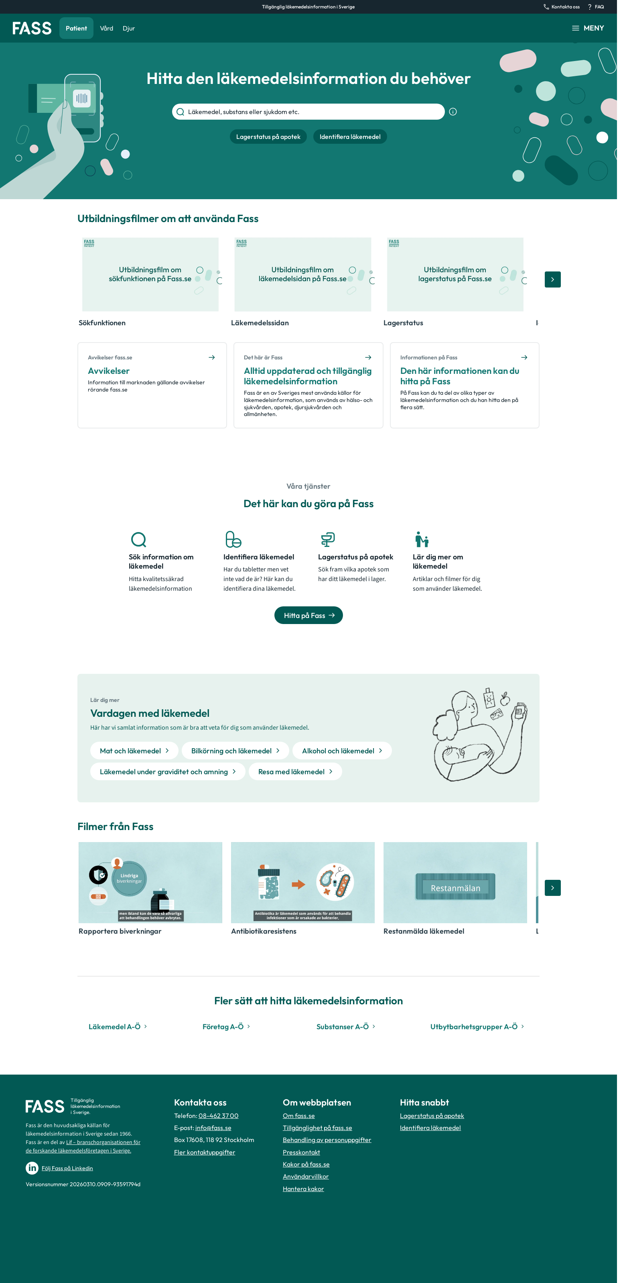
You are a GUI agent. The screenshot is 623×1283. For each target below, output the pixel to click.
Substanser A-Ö (347, 1026)
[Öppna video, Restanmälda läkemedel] (455, 882)
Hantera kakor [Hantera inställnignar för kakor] (303, 1189)
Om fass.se (299, 1116)
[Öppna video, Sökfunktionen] (150, 274)
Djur (129, 28)
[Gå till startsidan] (32, 28)
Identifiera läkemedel (430, 1128)
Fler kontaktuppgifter (204, 1152)
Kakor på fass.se (306, 1164)
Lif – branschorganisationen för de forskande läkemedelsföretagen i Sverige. (83, 1146)
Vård (106, 28)
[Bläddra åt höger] (553, 279)
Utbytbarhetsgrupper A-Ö (478, 1026)
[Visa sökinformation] (453, 112)
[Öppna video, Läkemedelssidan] (303, 274)
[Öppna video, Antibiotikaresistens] (303, 882)
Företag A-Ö (227, 1026)
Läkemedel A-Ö (119, 1026)
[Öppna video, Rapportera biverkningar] (150, 882)
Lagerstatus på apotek (432, 1116)
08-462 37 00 (219, 1116)
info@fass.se (213, 1128)
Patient (76, 28)
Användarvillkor (306, 1176)
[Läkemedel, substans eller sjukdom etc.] (315, 111)
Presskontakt (301, 1152)
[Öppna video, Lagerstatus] (455, 274)
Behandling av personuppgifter (327, 1140)
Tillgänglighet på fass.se (317, 1128)
